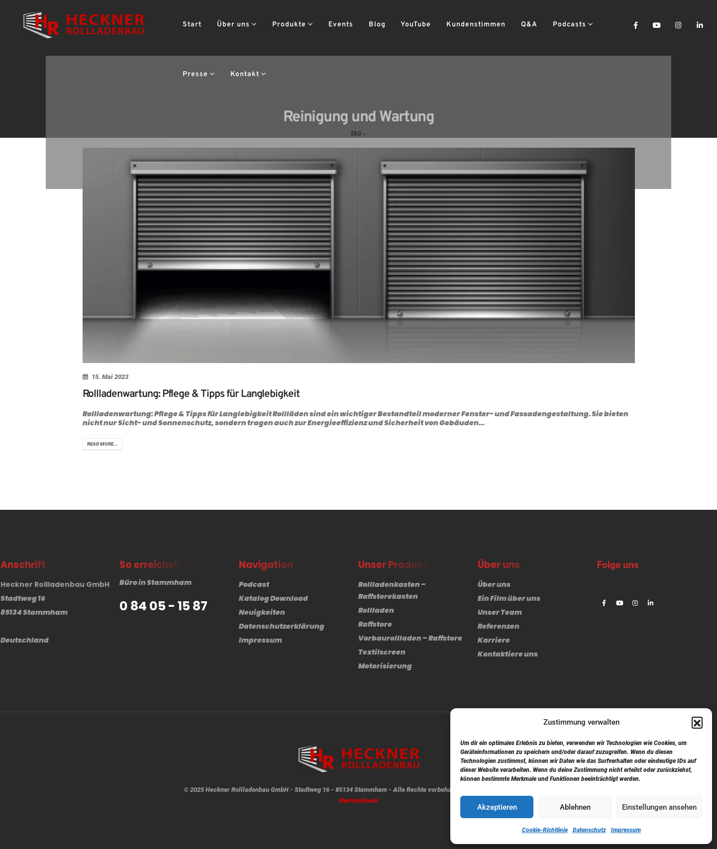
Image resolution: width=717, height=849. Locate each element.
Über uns (233, 24)
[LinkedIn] (699, 24)
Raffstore (375, 624)
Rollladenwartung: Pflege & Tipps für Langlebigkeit (191, 394)
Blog (377, 24)
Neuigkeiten (262, 612)
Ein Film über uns (509, 598)
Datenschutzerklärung (281, 626)
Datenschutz (589, 830)
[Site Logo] (83, 24)
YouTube (416, 24)
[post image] (359, 255)
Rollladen (376, 610)
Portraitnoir (358, 800)
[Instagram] (678, 24)
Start (192, 24)
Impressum (626, 830)
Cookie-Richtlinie (545, 830)
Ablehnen (575, 807)
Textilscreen (382, 652)
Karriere (494, 640)
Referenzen (498, 626)
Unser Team (500, 612)
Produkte (289, 24)
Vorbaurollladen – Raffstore (410, 638)
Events (340, 24)
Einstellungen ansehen (659, 807)
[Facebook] (635, 24)
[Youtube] (656, 24)
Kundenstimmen (476, 24)
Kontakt (244, 74)
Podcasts (569, 24)
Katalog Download (273, 598)
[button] (697, 722)
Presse (195, 74)
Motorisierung (385, 666)
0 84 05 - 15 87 (163, 606)
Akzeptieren (497, 807)
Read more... (102, 444)
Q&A (529, 24)
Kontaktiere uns (508, 654)
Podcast (254, 584)
